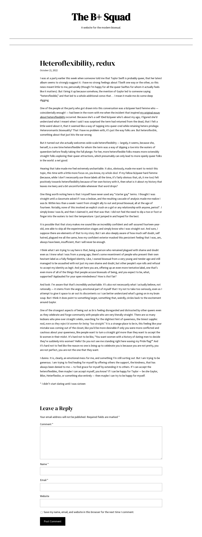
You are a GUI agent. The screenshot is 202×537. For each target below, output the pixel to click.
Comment (46, 424)
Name (44, 464)
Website (44, 496)
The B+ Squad (101, 17)
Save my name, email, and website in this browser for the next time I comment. (89, 512)
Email (44, 480)
